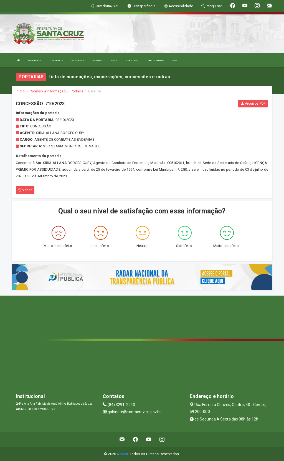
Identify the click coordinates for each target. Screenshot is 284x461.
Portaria (77, 91)
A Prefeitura (34, 60)
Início (20, 91)
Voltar (25, 190)
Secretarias (77, 60)
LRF (114, 60)
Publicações (132, 60)
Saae (174, 60)
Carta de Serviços (155, 60)
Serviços (97, 60)
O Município (56, 60)
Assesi (122, 454)
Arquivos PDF (253, 103)
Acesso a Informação (48, 91)
